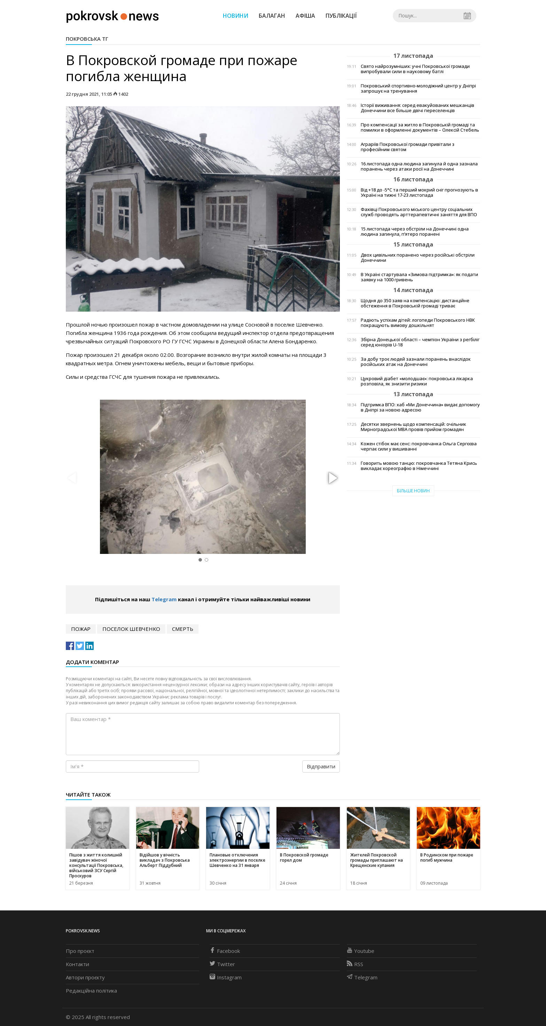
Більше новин (413, 491)
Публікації (341, 15)
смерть (182, 628)
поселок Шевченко (131, 628)
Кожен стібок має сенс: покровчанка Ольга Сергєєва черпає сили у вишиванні (419, 446)
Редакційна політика (91, 990)
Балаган (272, 15)
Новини (235, 15)
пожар (81, 628)
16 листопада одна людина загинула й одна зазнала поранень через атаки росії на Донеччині (419, 166)
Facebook (225, 950)
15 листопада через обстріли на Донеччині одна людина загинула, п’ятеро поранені (415, 231)
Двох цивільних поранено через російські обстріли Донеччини (418, 257)
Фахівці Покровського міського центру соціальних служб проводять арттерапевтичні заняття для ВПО (419, 212)
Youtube (360, 950)
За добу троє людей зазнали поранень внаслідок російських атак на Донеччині (416, 362)
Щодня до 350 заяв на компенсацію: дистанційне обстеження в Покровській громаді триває (415, 303)
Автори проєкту (85, 977)
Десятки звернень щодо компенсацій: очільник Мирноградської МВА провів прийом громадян (413, 427)
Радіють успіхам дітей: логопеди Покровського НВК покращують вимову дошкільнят (418, 323)
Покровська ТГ (87, 38)
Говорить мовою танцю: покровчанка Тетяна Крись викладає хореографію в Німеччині (419, 466)
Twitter (222, 964)
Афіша (305, 15)
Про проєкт (80, 950)
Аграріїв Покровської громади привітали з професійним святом (407, 147)
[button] (332, 478)
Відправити (321, 766)
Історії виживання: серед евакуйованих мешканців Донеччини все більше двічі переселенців (417, 108)
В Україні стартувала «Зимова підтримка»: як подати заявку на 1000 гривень (419, 277)
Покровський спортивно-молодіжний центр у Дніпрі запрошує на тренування (418, 88)
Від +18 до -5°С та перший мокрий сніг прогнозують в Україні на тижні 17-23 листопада (419, 192)
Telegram (164, 599)
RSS (355, 964)
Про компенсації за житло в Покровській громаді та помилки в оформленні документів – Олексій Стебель (420, 127)
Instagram (226, 977)
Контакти (77, 964)
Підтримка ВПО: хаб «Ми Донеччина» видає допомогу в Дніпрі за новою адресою (420, 407)
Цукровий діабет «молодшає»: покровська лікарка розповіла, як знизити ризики (417, 381)
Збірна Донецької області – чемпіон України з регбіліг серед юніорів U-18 (420, 342)
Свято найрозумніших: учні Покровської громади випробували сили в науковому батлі (415, 69)
